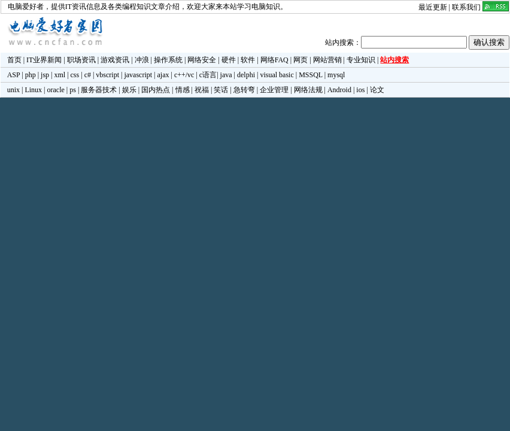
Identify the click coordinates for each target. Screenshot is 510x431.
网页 (300, 60)
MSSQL (311, 75)
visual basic (276, 75)
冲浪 (142, 60)
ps (72, 90)
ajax (163, 75)
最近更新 (432, 7)
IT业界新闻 (44, 60)
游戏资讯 (115, 60)
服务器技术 (99, 90)
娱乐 (129, 90)
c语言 (208, 75)
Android (339, 90)
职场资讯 (81, 60)
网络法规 (308, 90)
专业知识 (361, 60)
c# (87, 75)
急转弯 (244, 90)
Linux (33, 90)
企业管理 (274, 90)
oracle (55, 90)
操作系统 (168, 60)
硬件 (228, 60)
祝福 (202, 90)
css (75, 75)
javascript (138, 75)
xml (59, 75)
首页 (14, 60)
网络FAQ (274, 60)
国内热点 (155, 90)
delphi (246, 75)
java (226, 75)
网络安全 (201, 60)
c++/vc (184, 75)
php (30, 75)
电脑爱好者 (26, 6)
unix (13, 90)
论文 (377, 90)
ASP (13, 75)
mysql (336, 75)
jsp (45, 75)
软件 (248, 60)
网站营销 (327, 60)
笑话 (221, 90)
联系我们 (466, 7)
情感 (182, 90)
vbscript (107, 75)
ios (360, 90)
